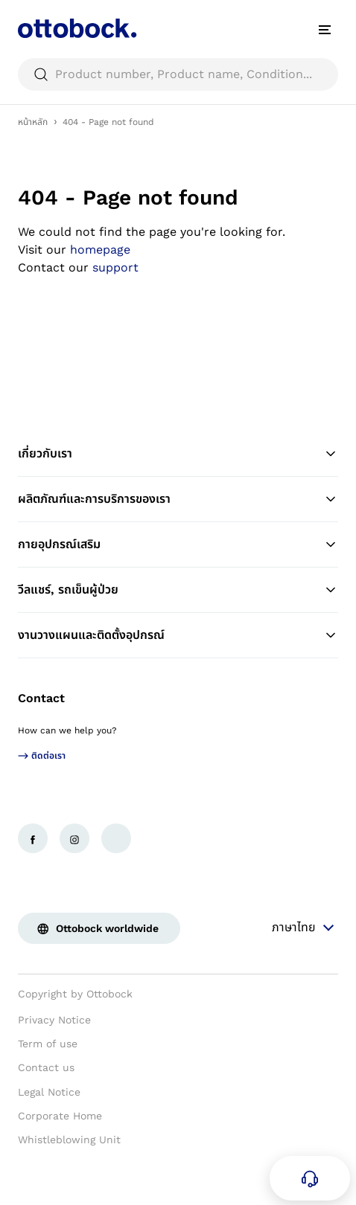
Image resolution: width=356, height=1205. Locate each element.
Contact (41, 698)
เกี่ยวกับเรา (178, 453)
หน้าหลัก (33, 122)
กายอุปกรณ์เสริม (178, 544)
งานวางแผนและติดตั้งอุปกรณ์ (178, 635)
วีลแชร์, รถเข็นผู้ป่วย (178, 589)
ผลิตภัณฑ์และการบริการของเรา (178, 499)
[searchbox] (178, 74)
